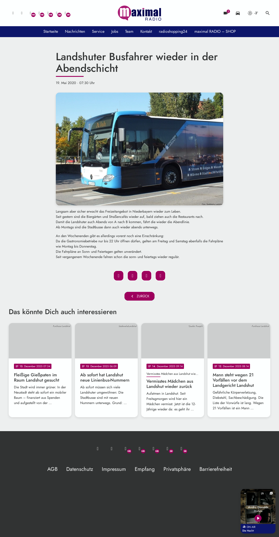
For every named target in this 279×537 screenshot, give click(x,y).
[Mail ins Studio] (13, 13)
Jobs (114, 31)
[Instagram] (48, 13)
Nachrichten (75, 31)
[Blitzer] (225, 13)
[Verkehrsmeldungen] (237, 13)
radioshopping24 (173, 31)
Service (98, 31)
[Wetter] (252, 13)
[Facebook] (39, 13)
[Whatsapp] (30, 13)
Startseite (50, 31)
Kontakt (146, 31)
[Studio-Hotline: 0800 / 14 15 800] (21, 13)
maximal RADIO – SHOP (215, 31)
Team (129, 31)
